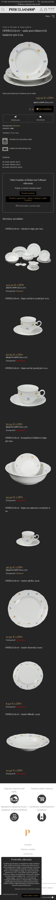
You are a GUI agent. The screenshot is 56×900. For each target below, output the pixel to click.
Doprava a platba (28, 849)
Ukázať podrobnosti (10, 894)
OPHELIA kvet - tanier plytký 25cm (22, 580)
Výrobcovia (28, 854)
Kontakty (28, 845)
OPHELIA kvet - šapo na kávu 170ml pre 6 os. (27, 298)
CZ (49, 10)
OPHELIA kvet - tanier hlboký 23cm (22, 714)
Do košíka (44, 109)
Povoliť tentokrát (28, 193)
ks (30, 109)
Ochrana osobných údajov (42, 888)
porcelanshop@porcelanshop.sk (21, 2)
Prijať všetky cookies (31, 895)
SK (49, 8)
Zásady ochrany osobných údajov (27, 889)
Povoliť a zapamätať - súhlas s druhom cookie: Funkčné (28, 199)
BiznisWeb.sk (48, 897)
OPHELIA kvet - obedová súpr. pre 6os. (24, 228)
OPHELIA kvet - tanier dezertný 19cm (23, 647)
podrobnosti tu (32, 876)
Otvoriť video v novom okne (28, 206)
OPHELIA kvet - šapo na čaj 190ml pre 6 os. (26, 368)
